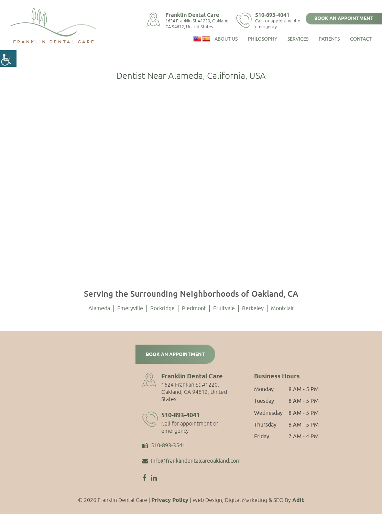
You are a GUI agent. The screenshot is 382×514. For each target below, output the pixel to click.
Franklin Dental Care (196, 15)
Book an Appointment (343, 18)
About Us (226, 38)
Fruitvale (224, 308)
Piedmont (194, 308)
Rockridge (162, 308)
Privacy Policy (169, 500)
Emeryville (130, 308)
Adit (298, 500)
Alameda (99, 308)
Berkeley (253, 308)
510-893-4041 (275, 15)
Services (297, 38)
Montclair (282, 308)
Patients (329, 38)
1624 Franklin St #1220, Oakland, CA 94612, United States (201, 23)
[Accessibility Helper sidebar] (8, 58)
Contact (361, 38)
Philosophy (262, 38)
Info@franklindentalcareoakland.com (191, 461)
